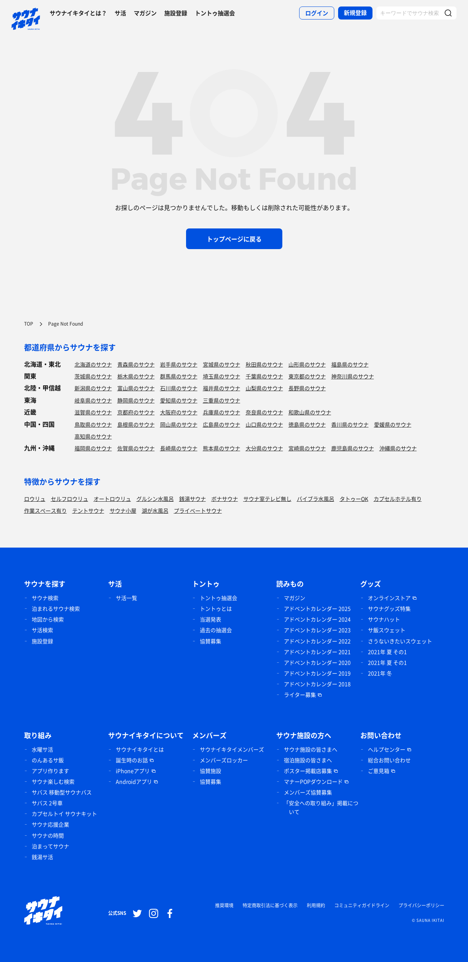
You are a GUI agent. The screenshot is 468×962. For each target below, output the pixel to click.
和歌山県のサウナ (309, 412)
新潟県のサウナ (93, 388)
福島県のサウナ (350, 364)
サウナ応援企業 (50, 824)
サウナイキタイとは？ (78, 13)
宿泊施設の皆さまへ (308, 760)
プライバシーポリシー (421, 905)
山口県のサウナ (264, 424)
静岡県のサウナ (136, 400)
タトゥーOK (354, 498)
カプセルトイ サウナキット (64, 813)
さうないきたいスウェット (400, 641)
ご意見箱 (378, 770)
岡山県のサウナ (179, 424)
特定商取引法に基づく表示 (270, 905)
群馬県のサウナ (179, 376)
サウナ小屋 (123, 510)
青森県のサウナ (136, 364)
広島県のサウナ (221, 424)
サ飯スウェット (386, 630)
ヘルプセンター (386, 749)
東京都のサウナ (307, 376)
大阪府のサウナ (179, 412)
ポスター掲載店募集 (308, 770)
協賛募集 (210, 641)
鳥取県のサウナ (93, 424)
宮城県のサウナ (221, 364)
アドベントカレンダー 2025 (317, 608)
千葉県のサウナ (264, 376)
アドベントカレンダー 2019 (317, 673)
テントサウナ (88, 510)
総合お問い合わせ (389, 760)
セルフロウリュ (69, 498)
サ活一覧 (126, 598)
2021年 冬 (380, 673)
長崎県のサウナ (179, 448)
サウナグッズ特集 (389, 608)
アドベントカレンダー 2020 (317, 662)
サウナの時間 (48, 835)
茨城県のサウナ (93, 376)
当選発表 (210, 619)
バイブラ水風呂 (315, 498)
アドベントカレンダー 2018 (317, 684)
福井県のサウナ (221, 388)
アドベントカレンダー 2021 (317, 651)
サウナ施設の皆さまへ (310, 749)
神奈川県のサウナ (352, 376)
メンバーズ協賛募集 (308, 792)
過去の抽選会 (216, 630)
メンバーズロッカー (224, 760)
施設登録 (175, 13)
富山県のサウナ (136, 388)
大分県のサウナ (264, 448)
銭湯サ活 (42, 857)
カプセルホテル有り (398, 498)
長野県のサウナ (307, 388)
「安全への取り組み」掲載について (320, 807)
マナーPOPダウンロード (313, 781)
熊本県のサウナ (221, 448)
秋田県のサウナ (264, 364)
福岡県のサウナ (93, 448)
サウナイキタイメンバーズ (232, 749)
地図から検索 (48, 619)
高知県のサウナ (93, 436)
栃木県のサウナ (136, 376)
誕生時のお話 (132, 760)
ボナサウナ (224, 498)
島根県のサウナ (136, 424)
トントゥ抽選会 (215, 13)
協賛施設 (210, 770)
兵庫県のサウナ (221, 412)
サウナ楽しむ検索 (53, 781)
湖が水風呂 (155, 510)
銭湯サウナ (192, 498)
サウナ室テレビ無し (267, 498)
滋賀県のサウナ (93, 412)
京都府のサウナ (136, 412)
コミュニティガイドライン (361, 905)
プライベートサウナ (198, 510)
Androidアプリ (134, 781)
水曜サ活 (42, 749)
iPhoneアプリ (133, 770)
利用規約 (316, 905)
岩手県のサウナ (179, 364)
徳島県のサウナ (307, 424)
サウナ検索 (45, 598)
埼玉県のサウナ (221, 376)
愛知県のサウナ (179, 400)
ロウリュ (34, 498)
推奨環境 (224, 905)
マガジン (145, 13)
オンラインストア (389, 598)
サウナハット (384, 619)
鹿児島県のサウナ (352, 448)
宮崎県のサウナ (307, 448)
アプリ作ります (50, 770)
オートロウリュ (112, 498)
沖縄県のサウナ (398, 448)
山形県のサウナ (307, 364)
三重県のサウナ (221, 400)
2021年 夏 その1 (387, 651)
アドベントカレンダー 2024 (317, 619)
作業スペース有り (45, 510)
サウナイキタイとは (140, 749)
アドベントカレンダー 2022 (317, 641)
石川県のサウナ (179, 388)
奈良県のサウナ (264, 412)
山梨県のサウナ (264, 388)
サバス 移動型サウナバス (62, 792)
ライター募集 (300, 694)
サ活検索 (42, 630)
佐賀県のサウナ (136, 448)
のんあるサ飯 (48, 760)
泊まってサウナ (50, 846)
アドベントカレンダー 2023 (317, 630)
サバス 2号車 (47, 803)
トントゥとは (216, 608)
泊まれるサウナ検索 (56, 608)
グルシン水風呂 (155, 498)
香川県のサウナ (350, 424)
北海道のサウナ (93, 364)
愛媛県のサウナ (392, 424)
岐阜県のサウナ (93, 400)
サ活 (120, 13)
